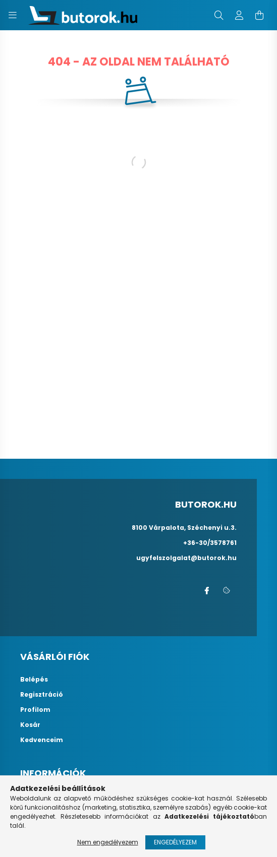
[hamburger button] (13, 15)
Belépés (34, 679)
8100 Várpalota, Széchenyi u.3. (184, 527)
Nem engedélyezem (107, 842)
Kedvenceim (41, 740)
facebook (206, 591)
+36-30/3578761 (210, 542)
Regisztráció (41, 694)
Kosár (30, 724)
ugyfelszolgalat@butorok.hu (186, 558)
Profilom (35, 709)
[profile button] (239, 15)
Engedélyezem (175, 842)
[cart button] (259, 15)
